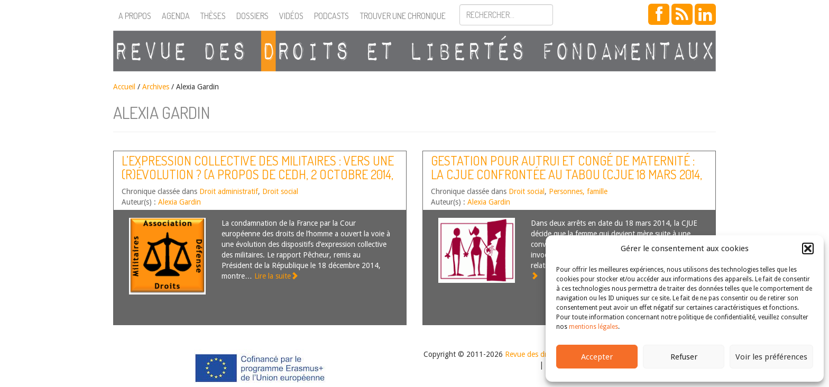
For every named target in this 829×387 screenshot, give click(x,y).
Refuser (683, 357)
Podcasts (331, 16)
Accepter (597, 357)
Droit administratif (228, 191)
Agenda (176, 16)
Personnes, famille (578, 191)
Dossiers (252, 16)
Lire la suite (276, 276)
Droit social (280, 191)
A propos (134, 16)
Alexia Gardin (179, 202)
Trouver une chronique (403, 16)
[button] (808, 248)
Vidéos (291, 16)
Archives (155, 86)
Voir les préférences (771, 357)
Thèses (213, 16)
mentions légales (593, 326)
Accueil (124, 86)
